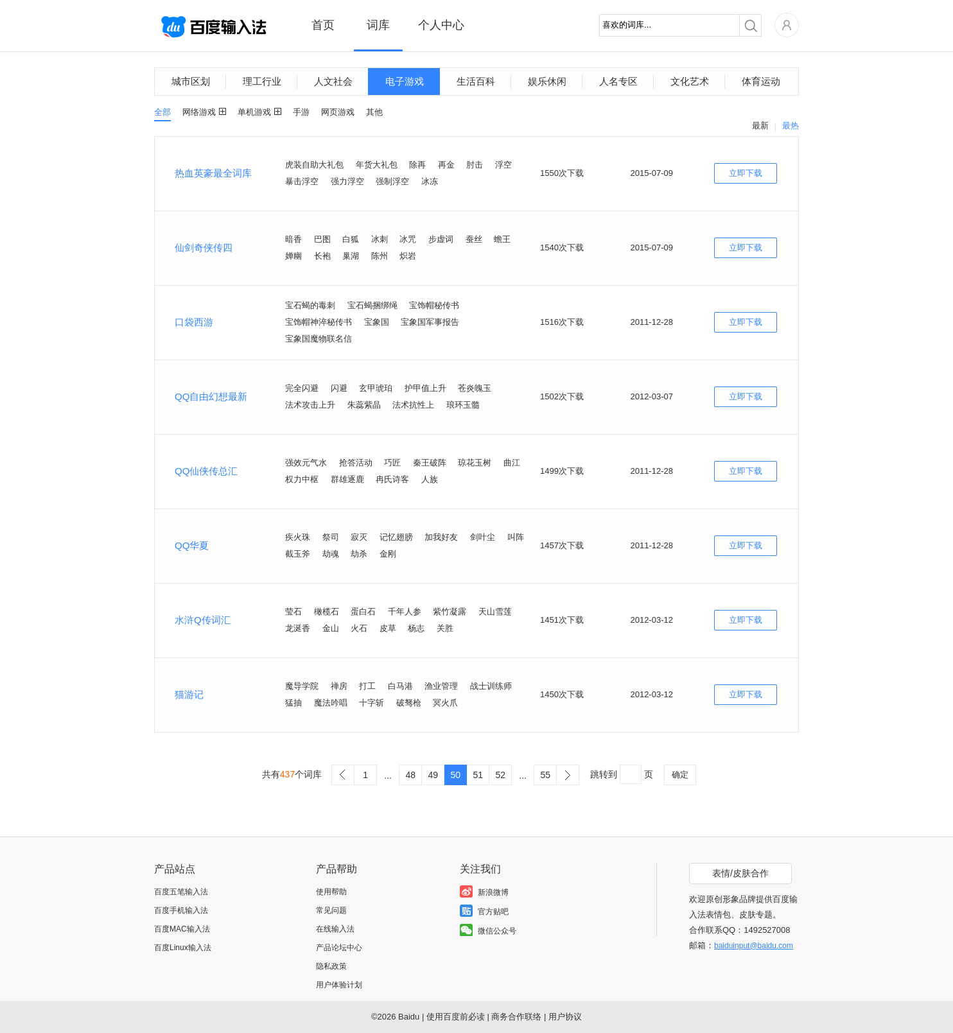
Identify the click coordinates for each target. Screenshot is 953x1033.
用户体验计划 (339, 984)
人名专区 (618, 81)
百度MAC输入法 (182, 928)
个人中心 (441, 25)
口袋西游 (194, 322)
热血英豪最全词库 (213, 173)
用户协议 (565, 1016)
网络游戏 (199, 112)
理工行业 (262, 81)
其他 (374, 112)
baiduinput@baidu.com (753, 945)
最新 (760, 125)
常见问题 (331, 910)
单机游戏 (254, 112)
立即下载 (745, 173)
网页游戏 (337, 112)
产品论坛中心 (339, 947)
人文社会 (333, 81)
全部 (162, 112)
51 (478, 775)
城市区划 (190, 81)
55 (545, 775)
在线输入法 (335, 928)
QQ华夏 (192, 545)
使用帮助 (331, 891)
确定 (680, 774)
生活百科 (476, 81)
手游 (301, 112)
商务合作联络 (516, 1016)
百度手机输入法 (181, 910)
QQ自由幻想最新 (211, 396)
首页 (323, 25)
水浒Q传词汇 (203, 619)
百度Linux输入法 (182, 947)
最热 (790, 125)
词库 (378, 25)
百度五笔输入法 (181, 891)
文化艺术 (689, 81)
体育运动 (761, 81)
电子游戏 (404, 81)
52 (500, 775)
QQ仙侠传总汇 (206, 470)
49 (433, 775)
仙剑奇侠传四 (203, 247)
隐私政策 (331, 966)
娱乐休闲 (547, 81)
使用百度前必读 (455, 1016)
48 (410, 775)
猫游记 (189, 694)
